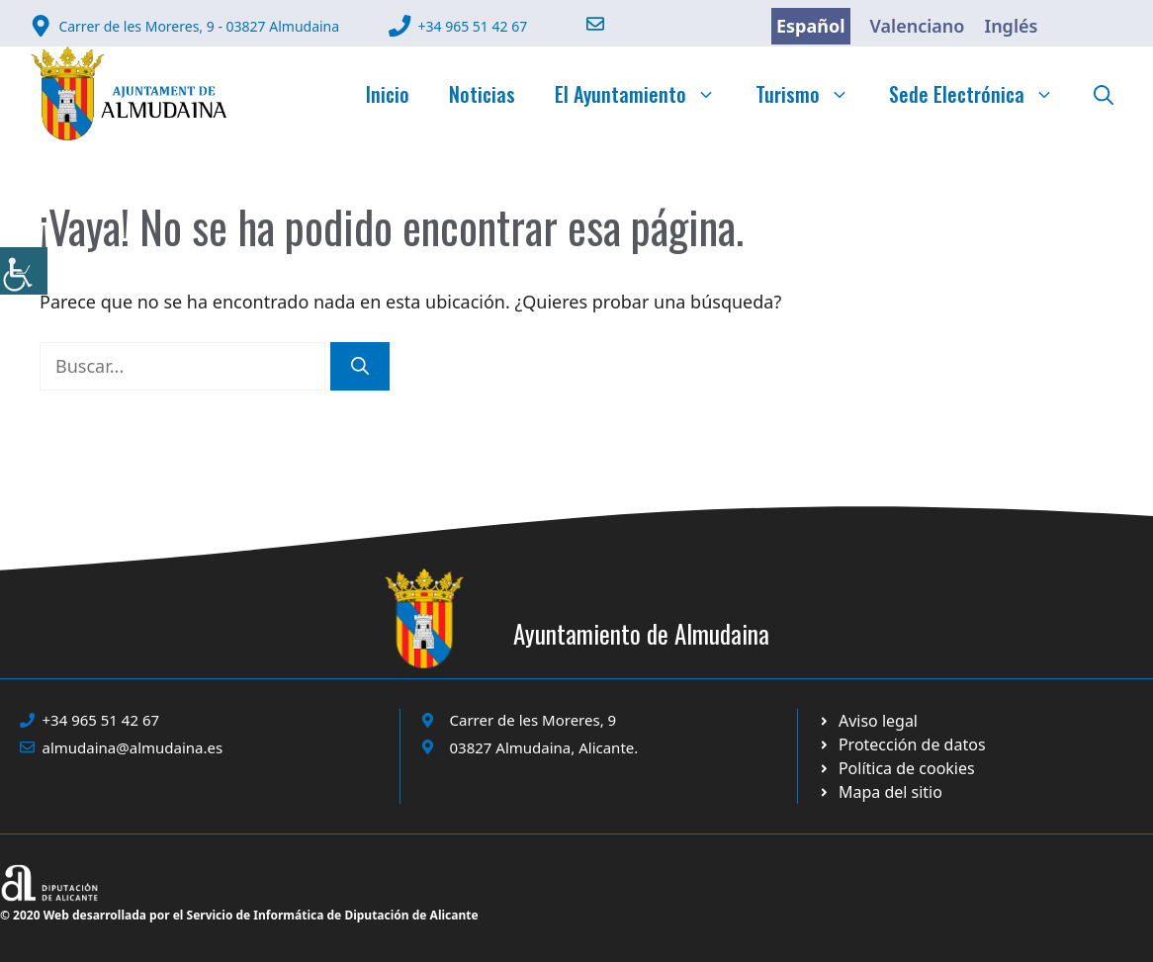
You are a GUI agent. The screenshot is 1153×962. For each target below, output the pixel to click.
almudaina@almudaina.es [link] (133, 747)
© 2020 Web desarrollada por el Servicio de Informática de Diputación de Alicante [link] (239, 915)
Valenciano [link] (917, 26)
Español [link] (810, 26)
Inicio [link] (387, 94)
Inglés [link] (1010, 26)
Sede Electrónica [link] (981, 94)
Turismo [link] (812, 94)
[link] (23, 271)
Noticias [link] (482, 94)
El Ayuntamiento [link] (645, 94)
